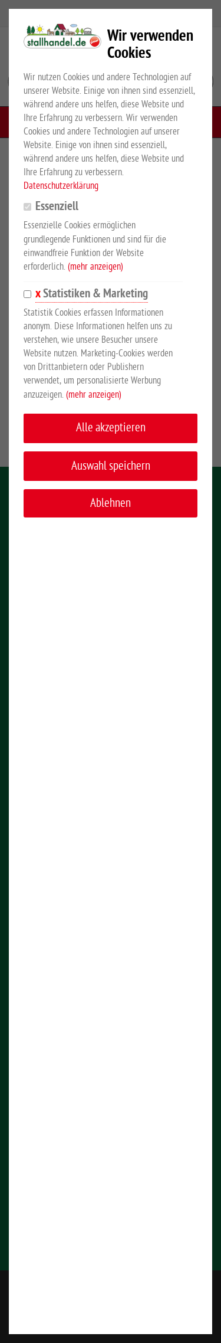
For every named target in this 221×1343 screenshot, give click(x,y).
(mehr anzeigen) (95, 266)
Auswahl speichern (110, 466)
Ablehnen (110, 503)
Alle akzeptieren (111, 427)
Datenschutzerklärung (61, 186)
